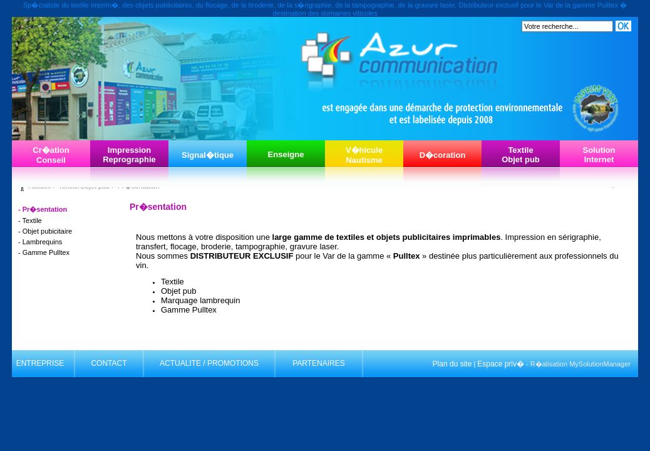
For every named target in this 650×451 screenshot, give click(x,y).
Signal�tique (208, 155)
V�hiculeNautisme (364, 155)
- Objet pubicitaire (45, 231)
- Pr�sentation (42, 209)
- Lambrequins (40, 242)
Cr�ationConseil (51, 155)
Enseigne (286, 154)
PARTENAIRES (318, 363)
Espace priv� (500, 364)
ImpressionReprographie (129, 154)
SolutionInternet (599, 154)
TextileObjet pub (521, 154)
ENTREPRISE (40, 363)
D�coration (443, 155)
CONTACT (108, 363)
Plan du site (452, 364)
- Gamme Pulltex (44, 252)
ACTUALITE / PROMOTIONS (209, 363)
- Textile (30, 220)
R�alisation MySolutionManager (580, 364)
